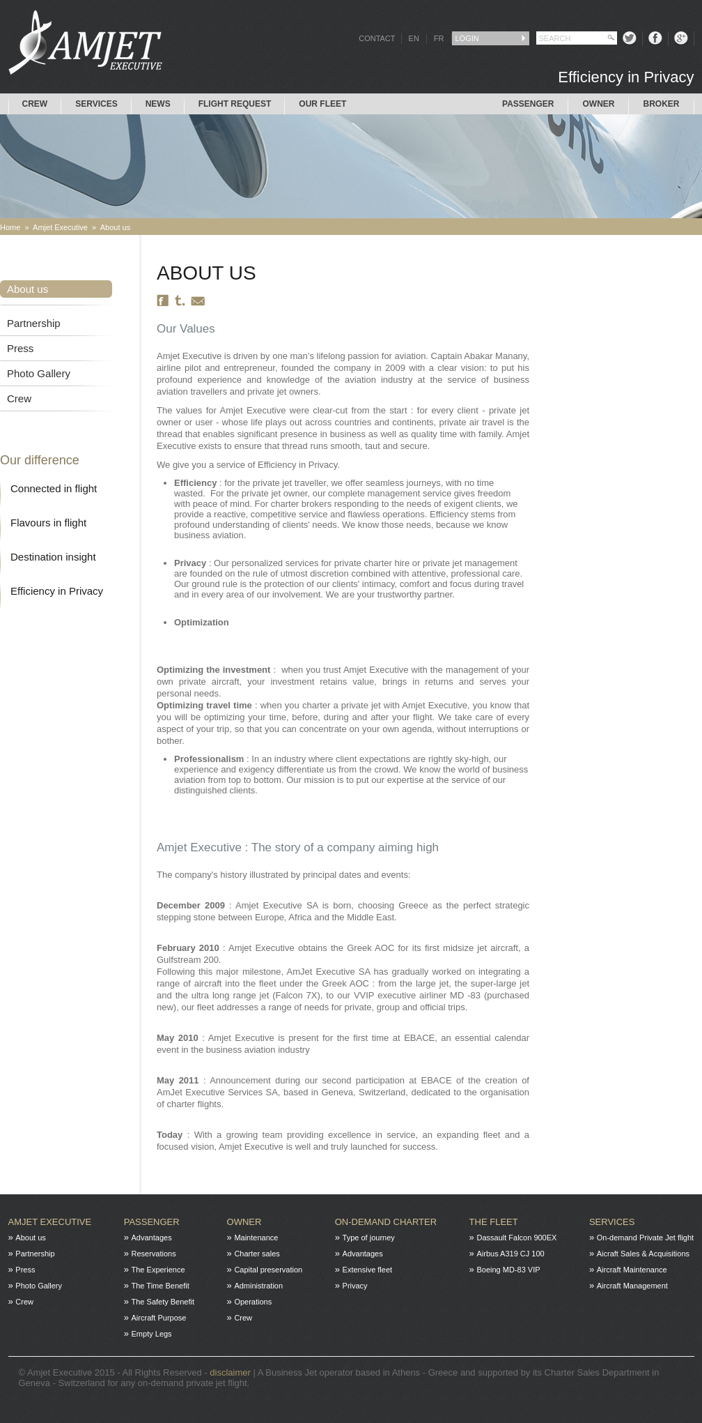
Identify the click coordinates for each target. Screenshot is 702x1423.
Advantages (152, 1237)
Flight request (235, 104)
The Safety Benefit (163, 1302)
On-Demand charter (386, 1222)
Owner (598, 104)
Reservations (154, 1253)
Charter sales (256, 1253)
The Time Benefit (160, 1285)
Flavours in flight (48, 522)
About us (115, 227)
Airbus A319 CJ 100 (510, 1253)
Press (20, 348)
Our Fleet (322, 104)
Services (96, 104)
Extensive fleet (368, 1269)
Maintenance (256, 1237)
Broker (661, 104)
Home (10, 227)
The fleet (493, 1222)
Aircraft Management (632, 1285)
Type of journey (369, 1237)
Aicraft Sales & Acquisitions (643, 1253)
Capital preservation (268, 1269)
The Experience (158, 1269)
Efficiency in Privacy (56, 591)
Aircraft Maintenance (632, 1269)
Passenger (528, 104)
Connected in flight (53, 488)
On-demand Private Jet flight (645, 1237)
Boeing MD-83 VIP (508, 1269)
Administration (258, 1285)
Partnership (34, 323)
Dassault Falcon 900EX (516, 1237)
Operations (253, 1302)
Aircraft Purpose (159, 1318)
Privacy (355, 1285)
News (158, 104)
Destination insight (53, 557)
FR (439, 38)
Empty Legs (152, 1334)
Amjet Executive (60, 227)
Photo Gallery (38, 373)
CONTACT (377, 38)
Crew (35, 104)
